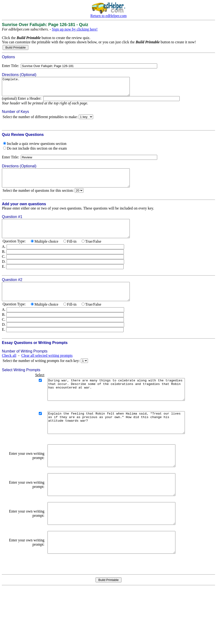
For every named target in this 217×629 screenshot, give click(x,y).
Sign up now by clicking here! (75, 29)
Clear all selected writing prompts (47, 370)
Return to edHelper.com (108, 16)
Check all (9, 370)
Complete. (73, 88)
